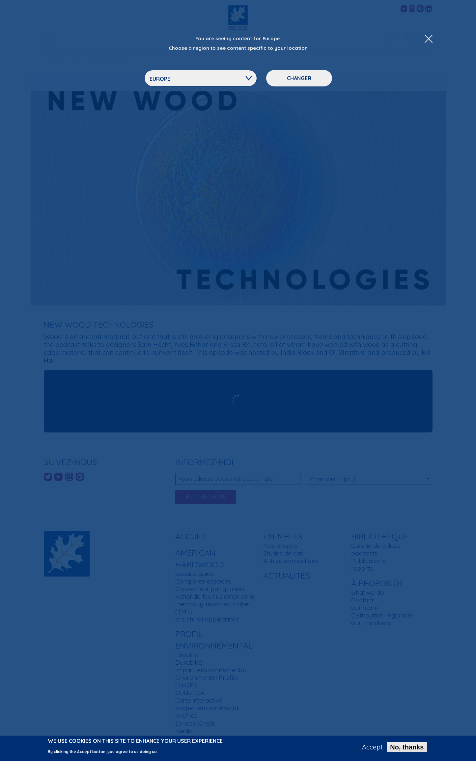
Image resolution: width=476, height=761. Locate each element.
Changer (299, 78)
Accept (372, 747)
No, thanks (407, 747)
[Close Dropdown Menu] (428, 39)
